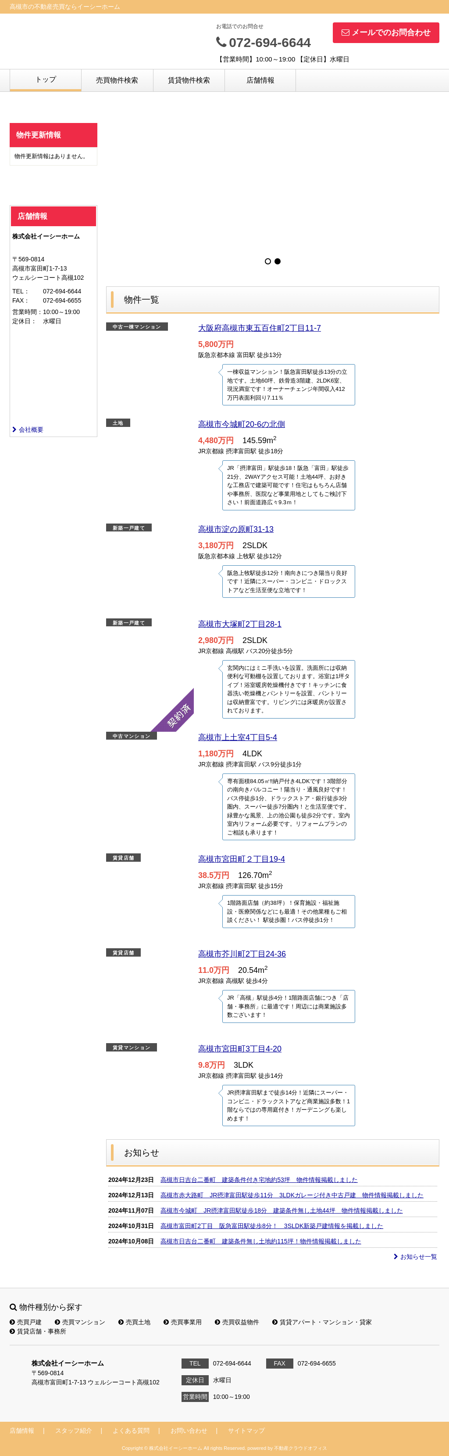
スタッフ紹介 (73, 1430)
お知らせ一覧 (415, 1256)
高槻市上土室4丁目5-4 (237, 737)
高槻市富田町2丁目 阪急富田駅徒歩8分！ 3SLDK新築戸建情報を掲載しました (271, 1225)
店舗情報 (260, 80)
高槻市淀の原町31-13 (236, 529)
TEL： (21, 291)
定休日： (24, 321)
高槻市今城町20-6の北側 (241, 424)
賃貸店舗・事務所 (38, 1331)
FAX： (21, 300)
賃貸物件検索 (189, 80)
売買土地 (134, 1322)
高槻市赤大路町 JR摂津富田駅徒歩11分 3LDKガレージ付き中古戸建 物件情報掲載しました (292, 1195)
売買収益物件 (237, 1322)
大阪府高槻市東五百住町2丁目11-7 (259, 328)
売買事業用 (183, 1322)
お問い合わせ (189, 1430)
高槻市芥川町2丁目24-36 (242, 954)
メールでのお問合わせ (386, 32)
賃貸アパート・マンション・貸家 (322, 1322)
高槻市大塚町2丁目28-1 (240, 624)
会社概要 (27, 429)
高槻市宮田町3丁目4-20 (240, 1048)
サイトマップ (246, 1430)
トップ (45, 79)
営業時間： (27, 311)
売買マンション (80, 1322)
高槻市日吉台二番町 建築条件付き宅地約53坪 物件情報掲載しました (259, 1179)
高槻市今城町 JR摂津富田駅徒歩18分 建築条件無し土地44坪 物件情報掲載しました (281, 1210)
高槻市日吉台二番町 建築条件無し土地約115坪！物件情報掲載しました (260, 1241)
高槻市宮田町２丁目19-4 (241, 859)
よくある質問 (131, 1430)
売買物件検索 (117, 80)
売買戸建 (26, 1322)
